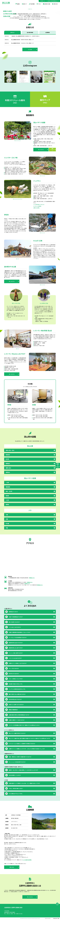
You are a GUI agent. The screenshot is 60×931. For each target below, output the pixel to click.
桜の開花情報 (30, 57)
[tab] (20, 165)
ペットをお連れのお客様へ (27, 884)
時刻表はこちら (32, 602)
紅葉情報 (48, 57)
